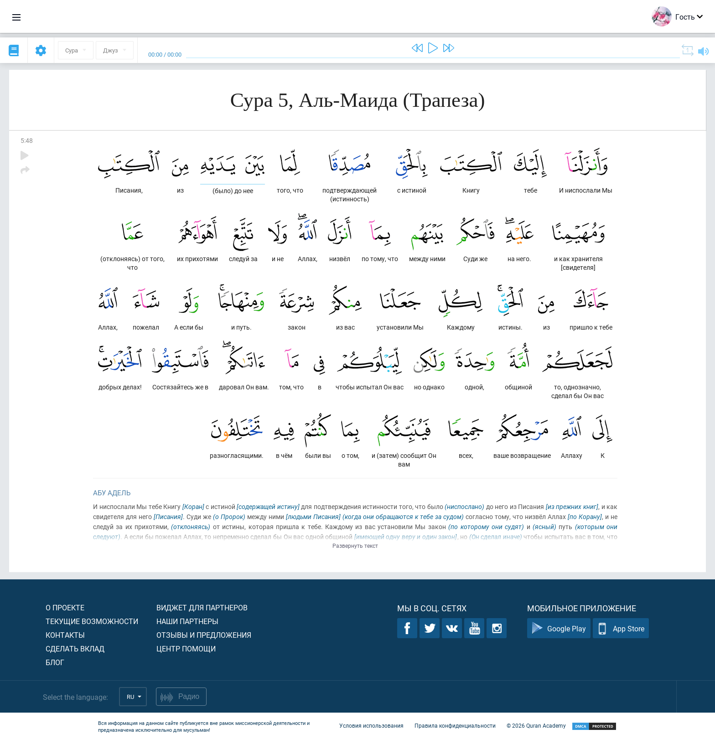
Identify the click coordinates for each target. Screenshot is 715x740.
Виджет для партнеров (202, 607)
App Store (620, 628)
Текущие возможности (92, 621)
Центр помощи (186, 648)
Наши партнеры (187, 621)
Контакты (65, 635)
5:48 (27, 140)
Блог (55, 662)
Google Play (559, 628)
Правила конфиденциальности (455, 725)
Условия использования (371, 725)
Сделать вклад (75, 648)
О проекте (65, 607)
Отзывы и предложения (203, 635)
